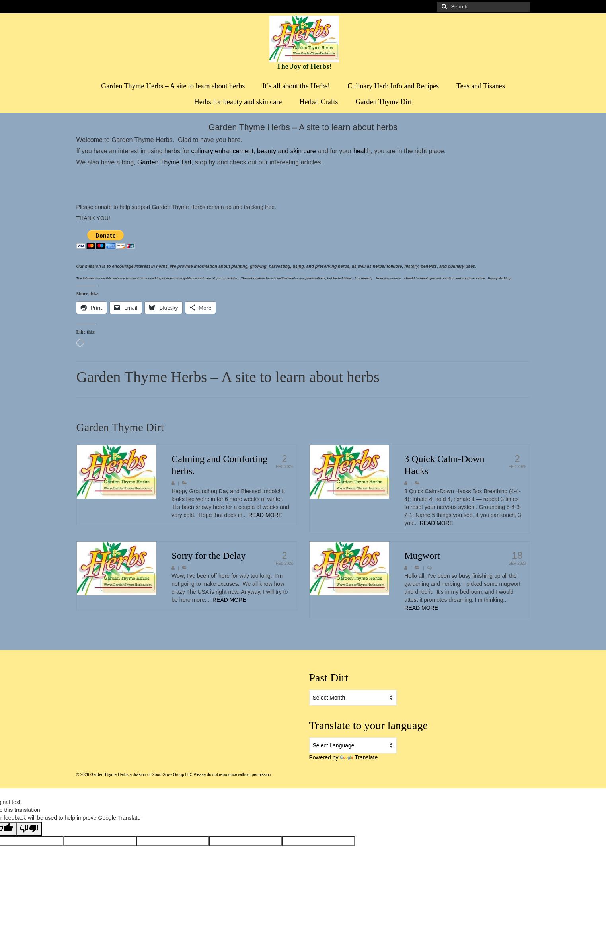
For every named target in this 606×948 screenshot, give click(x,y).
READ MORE (265, 515)
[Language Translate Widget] (353, 745)
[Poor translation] (29, 829)
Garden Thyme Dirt (163, 162)
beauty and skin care (287, 151)
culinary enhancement (222, 151)
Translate (359, 757)
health (362, 151)
